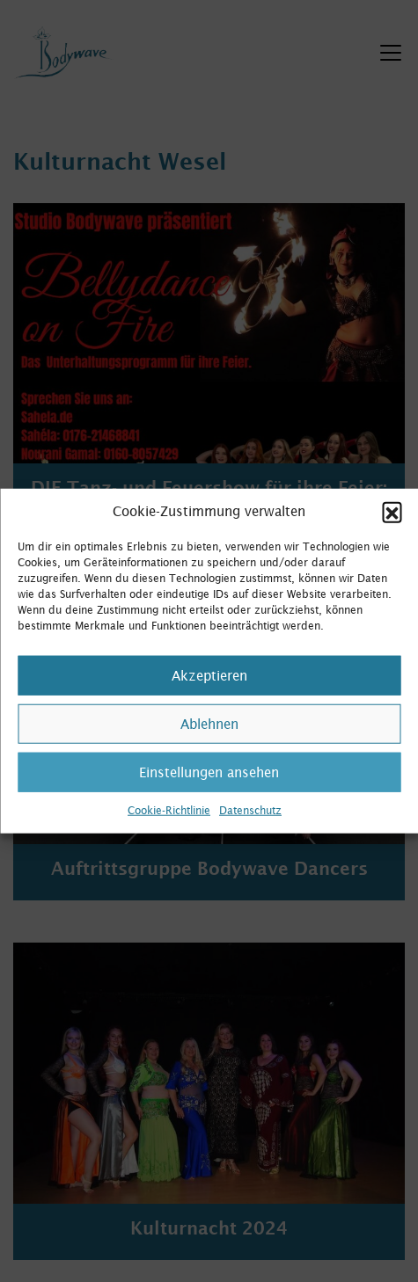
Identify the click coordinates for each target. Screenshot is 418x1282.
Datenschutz (250, 827)
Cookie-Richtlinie (169, 827)
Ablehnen (209, 740)
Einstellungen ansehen (209, 789)
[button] (391, 528)
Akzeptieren (209, 692)
